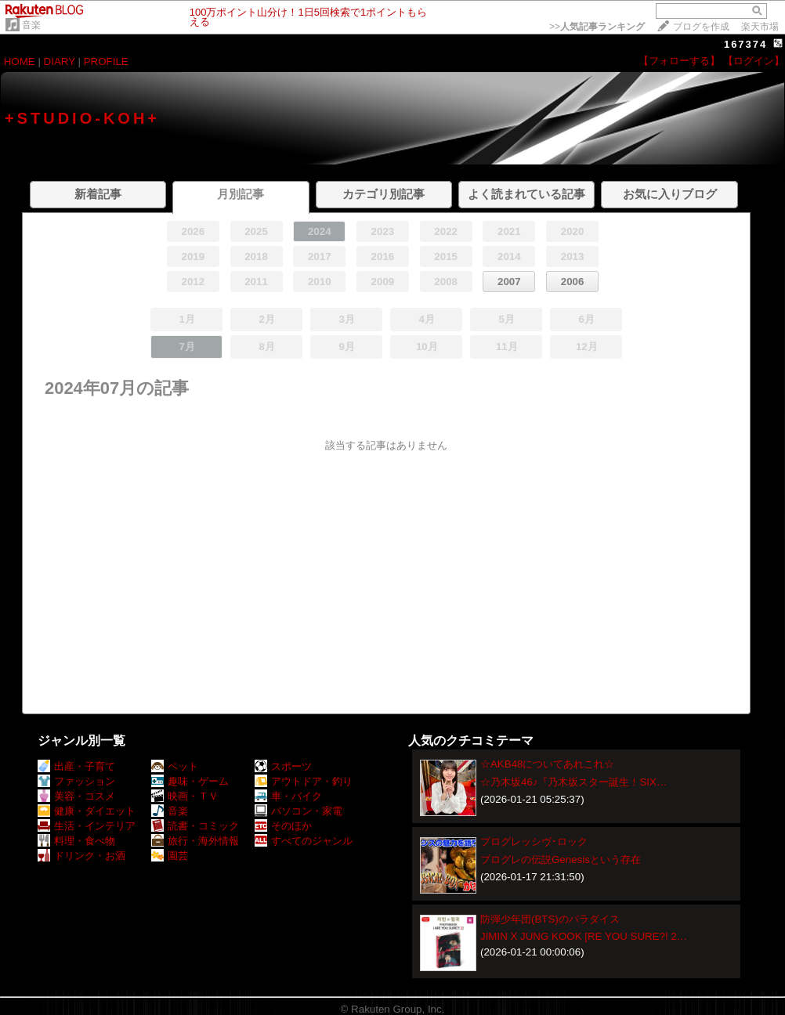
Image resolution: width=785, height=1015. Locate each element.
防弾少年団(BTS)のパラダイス (550, 919)
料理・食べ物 (76, 841)
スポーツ (283, 766)
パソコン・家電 (298, 811)
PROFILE (106, 61)
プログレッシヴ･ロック (534, 841)
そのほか (283, 826)
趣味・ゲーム (190, 781)
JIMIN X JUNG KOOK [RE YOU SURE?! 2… (583, 936)
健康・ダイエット (87, 811)
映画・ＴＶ (185, 796)
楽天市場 (760, 26)
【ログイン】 (753, 61)
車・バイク (288, 796)
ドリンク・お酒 (81, 855)
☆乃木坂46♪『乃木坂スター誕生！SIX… (573, 782)
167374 (745, 44)
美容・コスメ (76, 796)
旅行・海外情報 (195, 841)
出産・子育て (76, 766)
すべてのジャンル (304, 841)
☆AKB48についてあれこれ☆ (547, 764)
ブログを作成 (701, 26)
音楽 (31, 25)
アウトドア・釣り (304, 781)
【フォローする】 (679, 61)
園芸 (169, 855)
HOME (19, 61)
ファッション (76, 781)
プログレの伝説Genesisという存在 (560, 859)
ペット (174, 766)
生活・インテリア (87, 826)
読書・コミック (195, 826)
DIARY (59, 61)
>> (597, 26)
